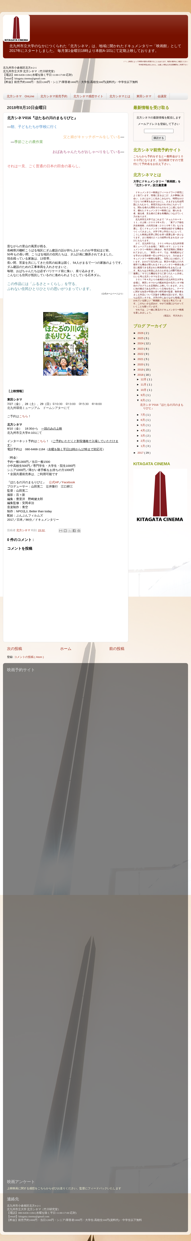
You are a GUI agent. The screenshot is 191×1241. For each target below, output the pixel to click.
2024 (140, 343)
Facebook (68, 482)
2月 (143, 440)
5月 (143, 425)
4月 (143, 430)
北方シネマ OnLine (20, 96)
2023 (140, 348)
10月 (144, 389)
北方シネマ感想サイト (88, 96)
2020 (140, 364)
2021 (140, 359)
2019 (140, 369)
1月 (143, 445)
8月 (143, 400)
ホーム (65, 649)
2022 (140, 353)
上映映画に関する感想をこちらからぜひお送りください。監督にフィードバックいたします (64, 1188)
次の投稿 (14, 649)
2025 (140, 338)
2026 (140, 333)
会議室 (162, 96)
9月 (143, 395)
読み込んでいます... (94, 923)
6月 (143, 419)
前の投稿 (116, 649)
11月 (144, 384)
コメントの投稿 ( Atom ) (29, 657)
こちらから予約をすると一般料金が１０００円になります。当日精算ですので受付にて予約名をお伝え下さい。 (158, 160)
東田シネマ (143, 96)
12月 (144, 379)
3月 (143, 435)
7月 (143, 414)
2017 (140, 452)
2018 (140, 374)
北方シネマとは (119, 96)
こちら (23, 416)
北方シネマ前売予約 (53, 96)
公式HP (54, 482)
